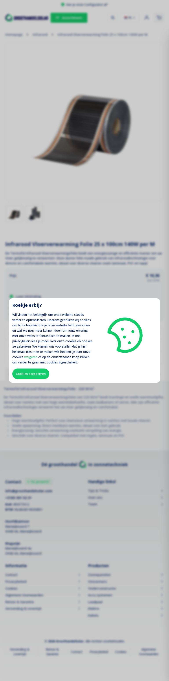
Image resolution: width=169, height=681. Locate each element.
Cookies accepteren (31, 374)
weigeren (30, 357)
